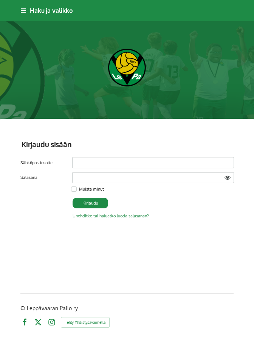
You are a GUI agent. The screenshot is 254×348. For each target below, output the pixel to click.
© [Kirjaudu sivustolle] (23, 308)
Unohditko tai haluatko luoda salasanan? (111, 216)
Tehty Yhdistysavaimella (85, 322)
